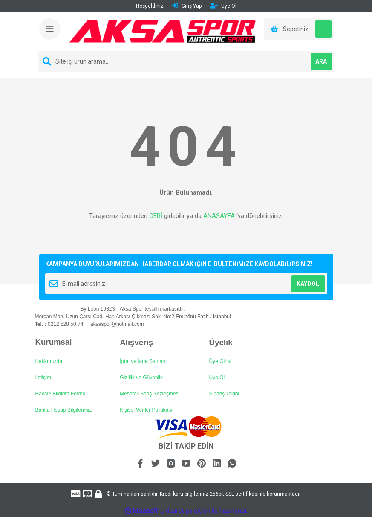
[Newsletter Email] (186, 283)
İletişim (43, 377)
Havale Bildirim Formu (60, 394)
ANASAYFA (219, 216)
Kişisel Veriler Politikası (146, 410)
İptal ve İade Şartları (142, 361)
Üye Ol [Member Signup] (223, 6)
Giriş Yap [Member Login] (187, 6)
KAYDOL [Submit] (308, 283)
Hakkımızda (48, 361)
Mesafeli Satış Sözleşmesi (149, 394)
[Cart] (299, 29)
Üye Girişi (220, 361)
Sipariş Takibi (224, 394)
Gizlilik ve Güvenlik (141, 377)
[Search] (186, 61)
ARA (321, 61)
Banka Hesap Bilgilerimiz (63, 410)
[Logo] (162, 31)
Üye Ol (217, 377)
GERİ (155, 216)
